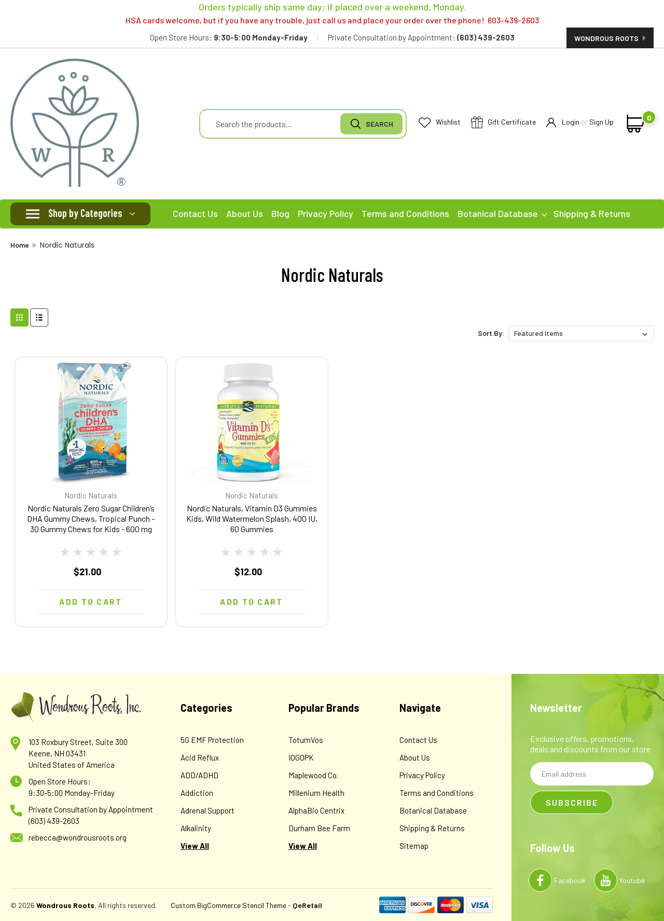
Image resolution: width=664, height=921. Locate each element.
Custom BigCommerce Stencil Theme (228, 905)
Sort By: (491, 333)
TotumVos (305, 739)
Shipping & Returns (592, 213)
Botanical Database (502, 213)
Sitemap (413, 845)
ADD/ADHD (199, 775)
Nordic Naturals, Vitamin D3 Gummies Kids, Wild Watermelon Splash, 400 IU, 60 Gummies (251, 518)
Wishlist (440, 122)
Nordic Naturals (67, 245)
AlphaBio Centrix (316, 810)
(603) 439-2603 (54, 820)
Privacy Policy (325, 213)
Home (19, 244)
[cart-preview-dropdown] (634, 123)
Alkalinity (196, 828)
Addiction (197, 792)
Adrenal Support (207, 810)
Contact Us (195, 213)
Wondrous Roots (610, 38)
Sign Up (601, 121)
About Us (244, 213)
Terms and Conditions (405, 213)
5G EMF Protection (212, 739)
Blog (280, 213)
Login (562, 122)
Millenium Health (316, 792)
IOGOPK (301, 757)
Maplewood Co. (313, 775)
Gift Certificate (503, 122)
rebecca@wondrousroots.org (78, 837)
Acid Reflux (200, 757)
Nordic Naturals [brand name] (90, 495)
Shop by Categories (85, 213)
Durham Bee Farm (319, 828)
